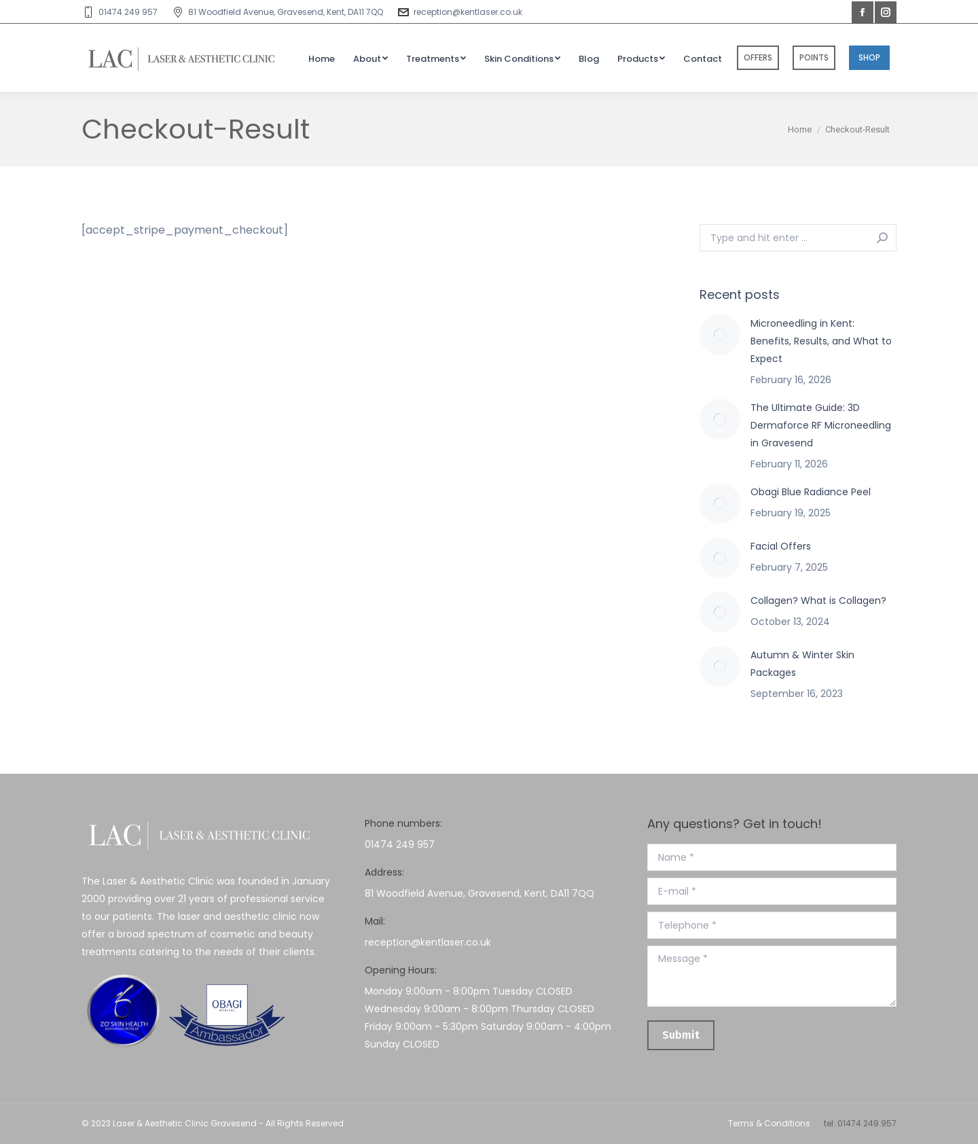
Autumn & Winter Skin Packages (802, 663)
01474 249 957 (120, 12)
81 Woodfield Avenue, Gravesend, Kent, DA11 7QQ (277, 12)
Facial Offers (780, 546)
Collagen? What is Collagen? (818, 600)
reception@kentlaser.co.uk (459, 12)
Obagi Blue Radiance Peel (810, 492)
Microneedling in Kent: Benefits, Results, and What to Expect (821, 341)
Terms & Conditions (769, 1123)
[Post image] (720, 335)
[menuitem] (322, 58)
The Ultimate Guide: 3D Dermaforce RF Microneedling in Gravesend (820, 425)
